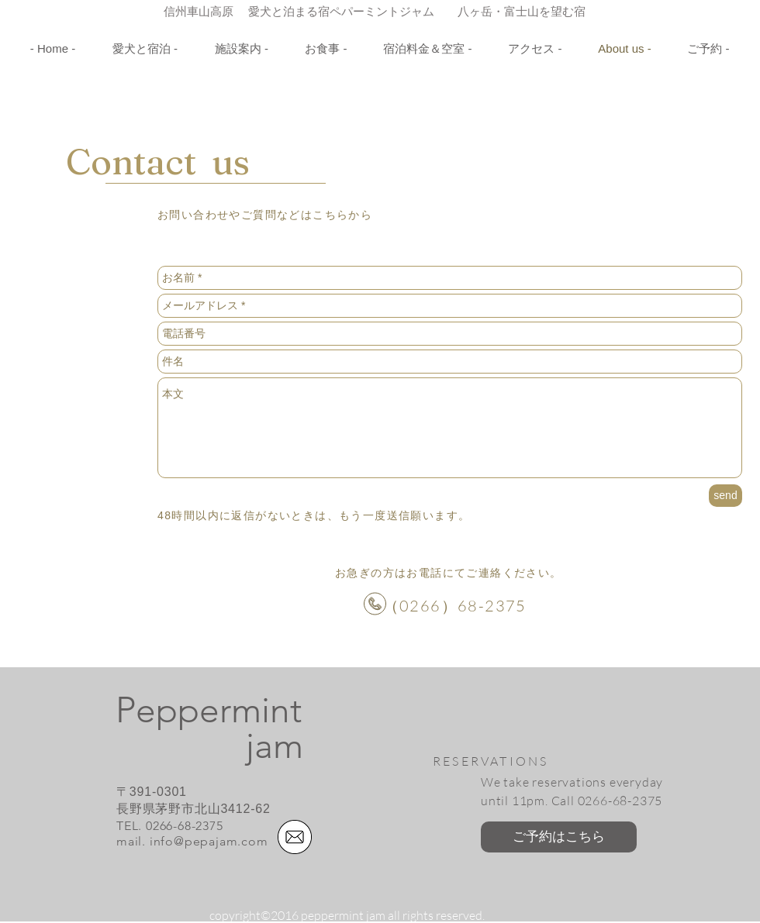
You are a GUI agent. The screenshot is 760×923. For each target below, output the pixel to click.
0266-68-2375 (184, 825)
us (223, 161)
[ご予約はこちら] (559, 836)
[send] (725, 495)
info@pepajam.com (209, 841)
